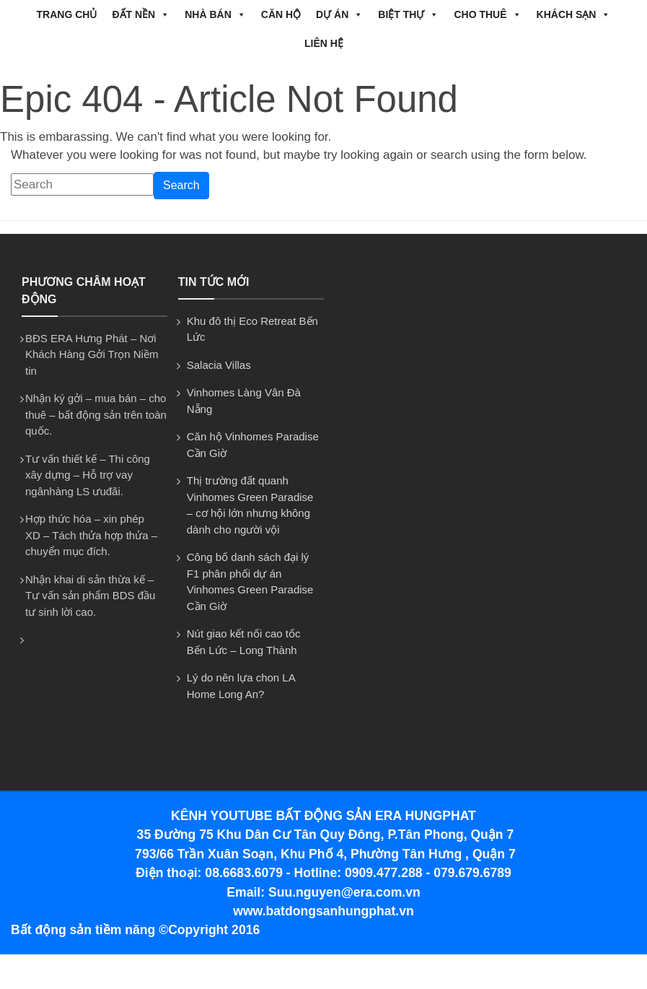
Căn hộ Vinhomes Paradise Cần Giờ (253, 444)
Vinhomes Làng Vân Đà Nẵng (244, 400)
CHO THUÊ (487, 14)
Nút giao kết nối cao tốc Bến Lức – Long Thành (244, 641)
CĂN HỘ (281, 14)
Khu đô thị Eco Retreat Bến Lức (252, 329)
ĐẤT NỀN (141, 14)
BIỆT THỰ (408, 14)
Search (181, 185)
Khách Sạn (574, 14)
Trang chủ (67, 14)
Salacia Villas (219, 365)
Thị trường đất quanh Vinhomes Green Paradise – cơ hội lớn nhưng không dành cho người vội (250, 505)
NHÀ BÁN (215, 14)
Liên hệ (323, 43)
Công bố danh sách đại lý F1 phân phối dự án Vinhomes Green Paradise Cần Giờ (250, 581)
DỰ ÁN (339, 14)
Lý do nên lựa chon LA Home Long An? (241, 685)
